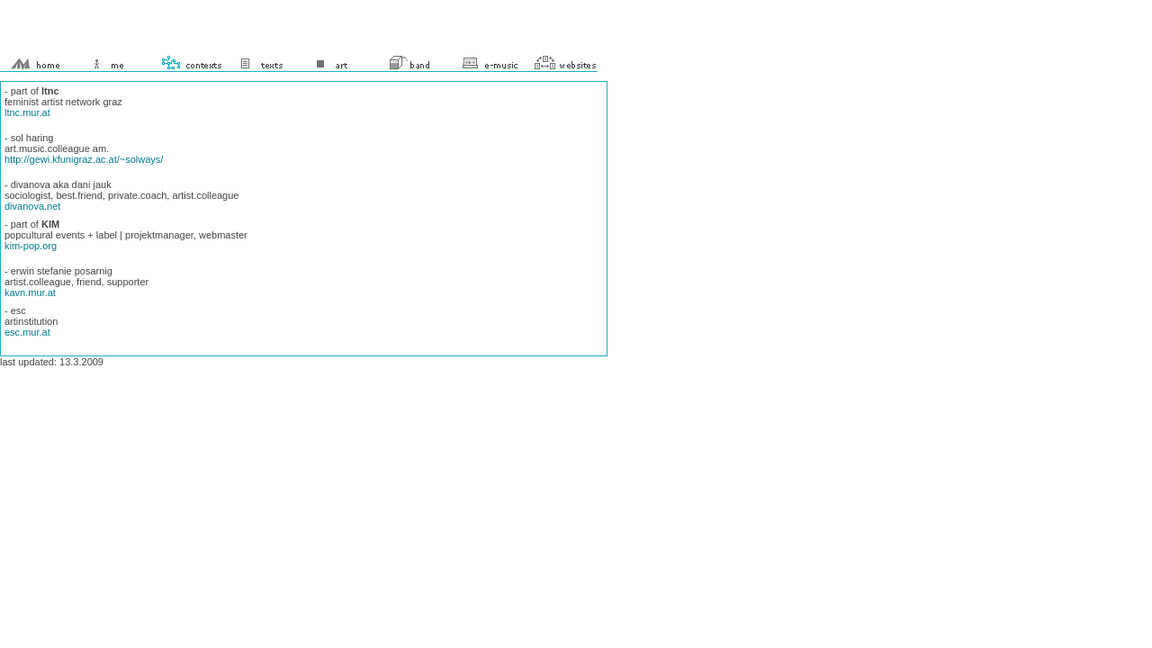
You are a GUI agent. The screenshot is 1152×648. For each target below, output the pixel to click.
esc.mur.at (27, 332)
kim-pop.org (30, 245)
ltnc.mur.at (27, 112)
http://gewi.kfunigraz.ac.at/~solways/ (83, 159)
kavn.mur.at (30, 292)
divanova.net (32, 206)
